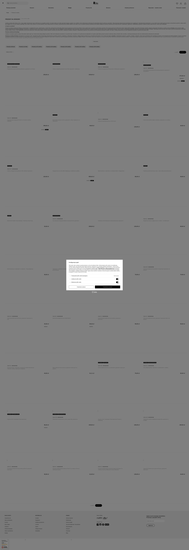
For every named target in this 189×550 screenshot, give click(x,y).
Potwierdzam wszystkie (107, 286)
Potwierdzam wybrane (81, 286)
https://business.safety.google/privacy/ (106, 268)
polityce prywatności (101, 267)
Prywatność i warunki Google (92, 268)
